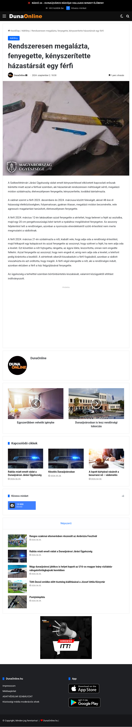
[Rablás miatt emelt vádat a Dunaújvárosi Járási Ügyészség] (25, 459)
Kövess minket (76, 8)
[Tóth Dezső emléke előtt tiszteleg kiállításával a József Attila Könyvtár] (17, 586)
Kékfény (26, 30)
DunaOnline (19, 75)
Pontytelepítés (37, 597)
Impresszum (9, 685)
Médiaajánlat (9, 691)
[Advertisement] (66, 314)
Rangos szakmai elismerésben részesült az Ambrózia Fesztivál (63, 536)
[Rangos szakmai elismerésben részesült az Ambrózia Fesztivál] (17, 540)
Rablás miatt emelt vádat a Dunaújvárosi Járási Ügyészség (60, 551)
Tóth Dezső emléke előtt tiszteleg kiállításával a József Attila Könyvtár (67, 582)
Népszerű (65, 523)
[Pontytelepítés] (17, 601)
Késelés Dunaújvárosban (61, 471)
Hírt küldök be (55, 8)
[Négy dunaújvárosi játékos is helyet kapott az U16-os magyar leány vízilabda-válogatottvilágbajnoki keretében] (17, 571)
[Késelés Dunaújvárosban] (66, 459)
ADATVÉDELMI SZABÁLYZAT (18, 696)
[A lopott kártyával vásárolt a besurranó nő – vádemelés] (106, 459)
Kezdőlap (14, 30)
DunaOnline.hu (50, 720)
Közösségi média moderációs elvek (21, 701)
